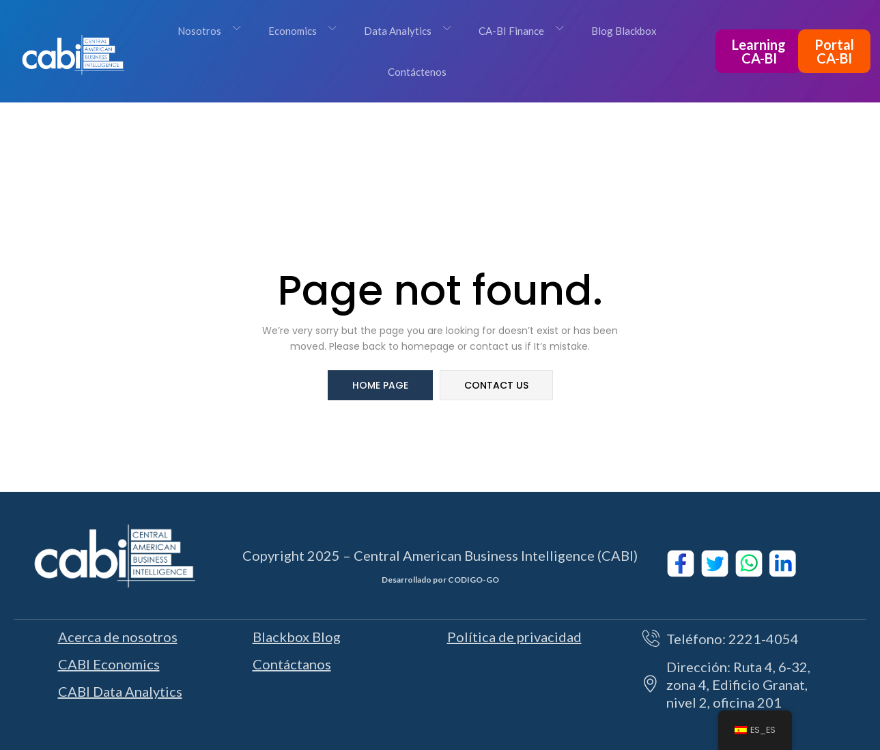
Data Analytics (407, 31)
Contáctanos (292, 664)
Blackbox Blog (297, 636)
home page (380, 385)
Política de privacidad (514, 636)
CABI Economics (109, 664)
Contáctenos (417, 72)
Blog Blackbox (624, 31)
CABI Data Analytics (120, 691)
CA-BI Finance (521, 31)
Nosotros (209, 31)
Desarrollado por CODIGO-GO (440, 579)
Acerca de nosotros (118, 636)
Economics (301, 31)
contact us (496, 385)
